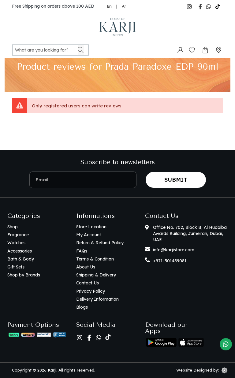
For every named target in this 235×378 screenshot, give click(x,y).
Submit (175, 179)
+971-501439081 (170, 261)
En (109, 6)
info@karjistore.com (173, 250)
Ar (124, 6)
